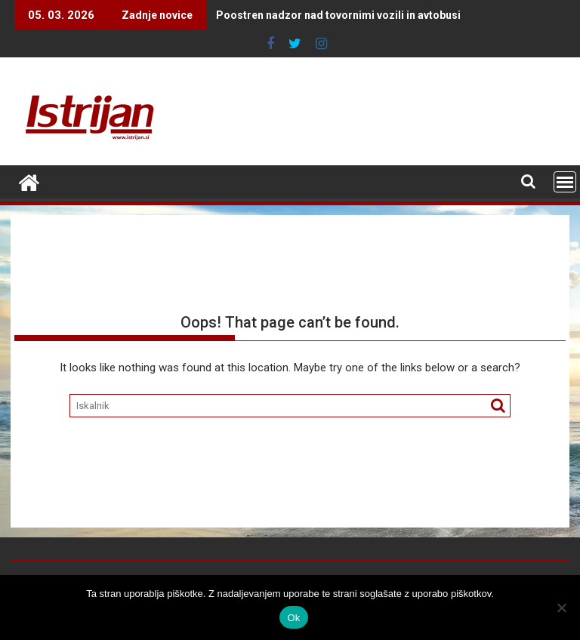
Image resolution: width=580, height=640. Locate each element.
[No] (561, 607)
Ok (293, 617)
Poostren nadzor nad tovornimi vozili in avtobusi (308, 15)
